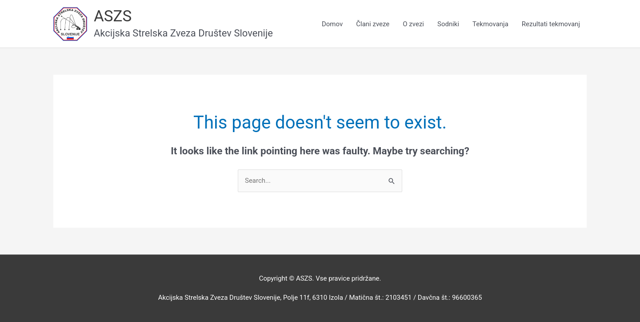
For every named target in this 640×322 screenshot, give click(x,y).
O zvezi (413, 24)
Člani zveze (372, 24)
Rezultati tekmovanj (551, 24)
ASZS (113, 16)
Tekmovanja (490, 24)
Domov (332, 24)
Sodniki (448, 24)
